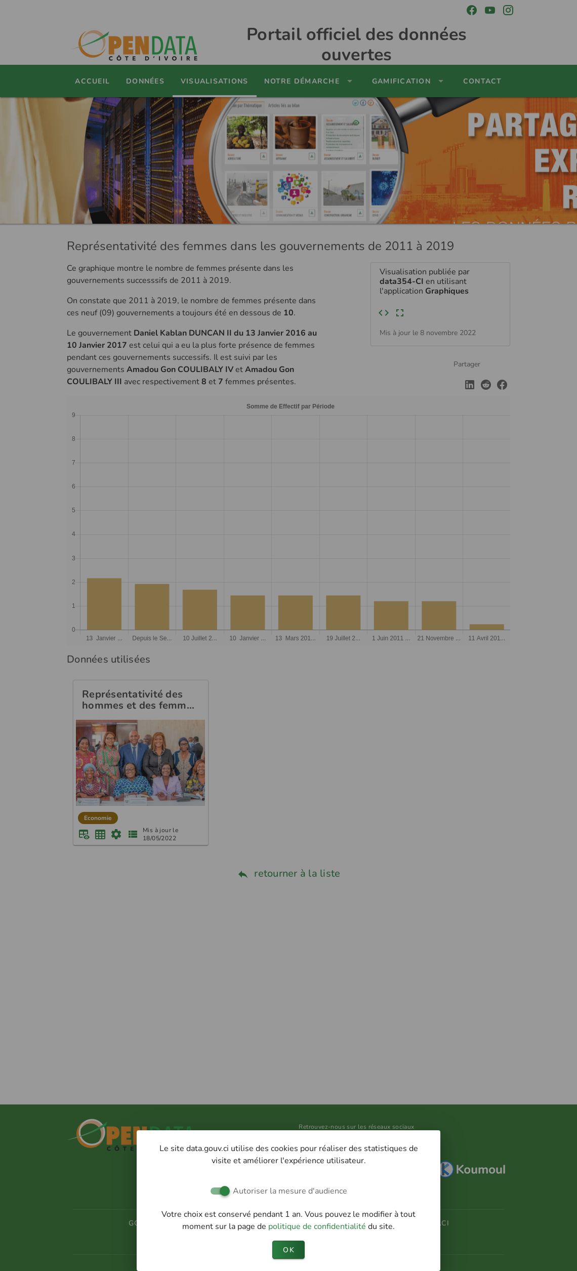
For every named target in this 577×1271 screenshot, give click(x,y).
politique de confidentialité (318, 1226)
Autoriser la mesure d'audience (290, 1191)
